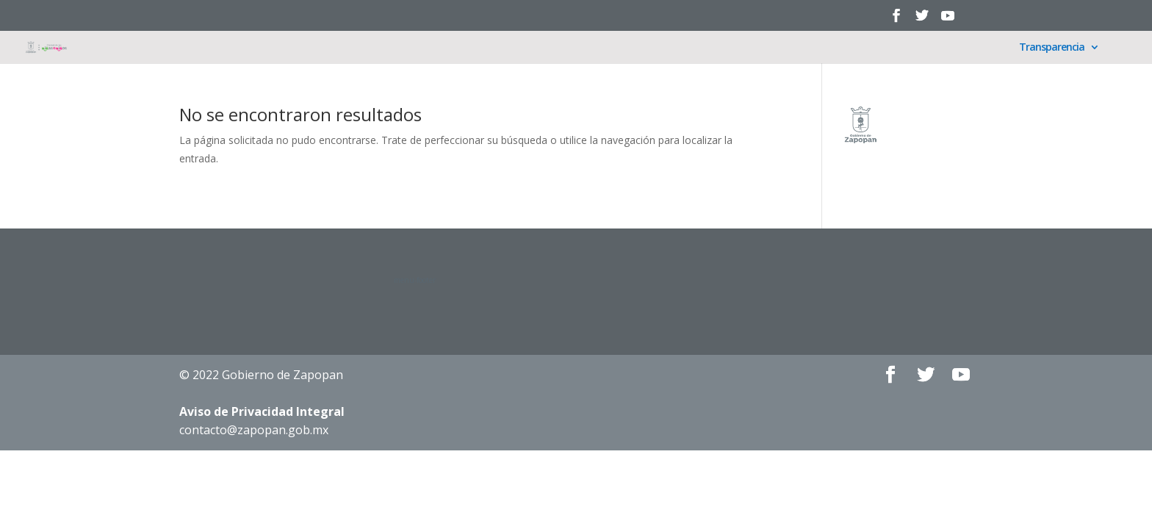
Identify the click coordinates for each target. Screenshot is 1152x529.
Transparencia (1051, 48)
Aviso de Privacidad (262, 411)
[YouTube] (947, 20)
